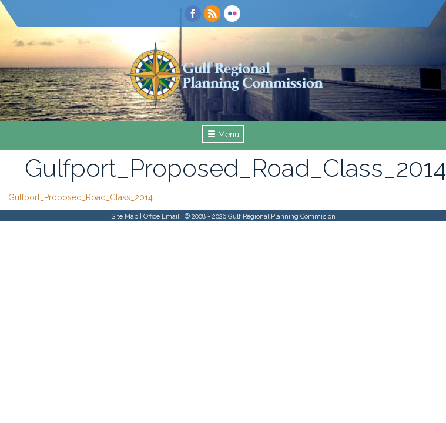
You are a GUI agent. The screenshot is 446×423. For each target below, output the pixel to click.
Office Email (161, 216)
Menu (223, 134)
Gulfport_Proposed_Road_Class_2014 (80, 197)
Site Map (124, 216)
